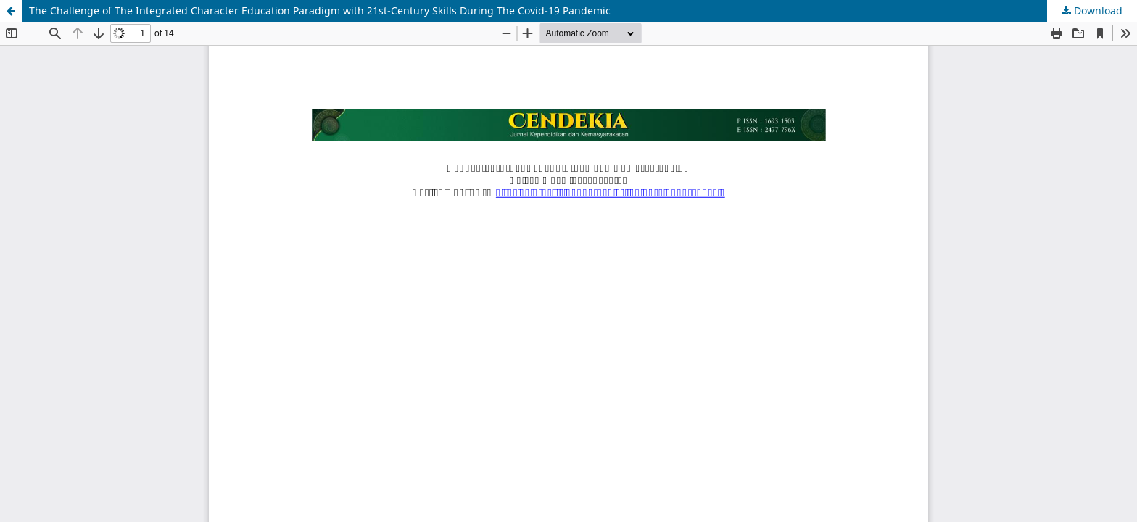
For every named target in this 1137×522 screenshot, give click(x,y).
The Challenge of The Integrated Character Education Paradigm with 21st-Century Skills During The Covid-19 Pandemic (320, 10)
